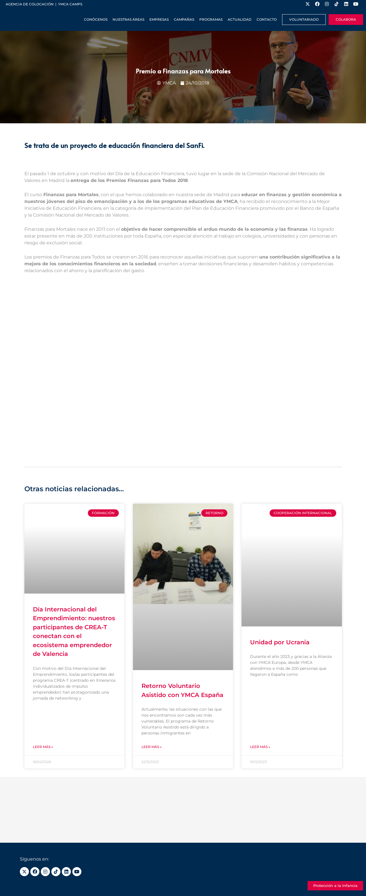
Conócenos (95, 19)
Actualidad (239, 19)
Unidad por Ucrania (280, 642)
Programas (211, 19)
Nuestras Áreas (128, 19)
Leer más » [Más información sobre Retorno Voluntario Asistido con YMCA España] (151, 747)
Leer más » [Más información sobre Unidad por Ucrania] (260, 747)
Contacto (267, 19)
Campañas (184, 19)
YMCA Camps (70, 4)
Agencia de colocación (30, 4)
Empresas (159, 19)
